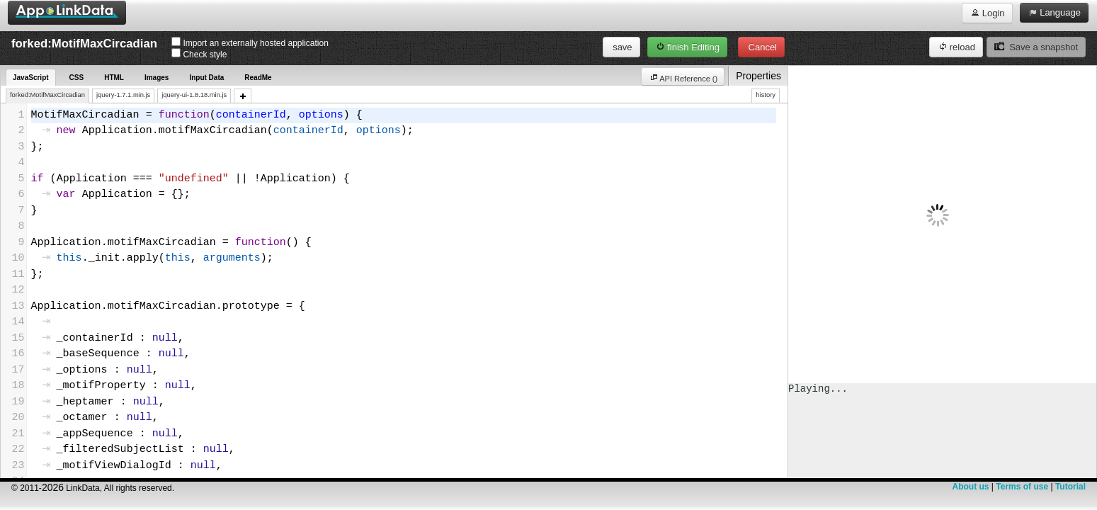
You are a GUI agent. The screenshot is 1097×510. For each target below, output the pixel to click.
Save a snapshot (1036, 46)
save (621, 47)
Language (1054, 12)
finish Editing (687, 46)
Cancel (761, 47)
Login (987, 12)
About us (970, 487)
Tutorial (1070, 487)
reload (956, 46)
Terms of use (1022, 487)
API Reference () (880, 77)
